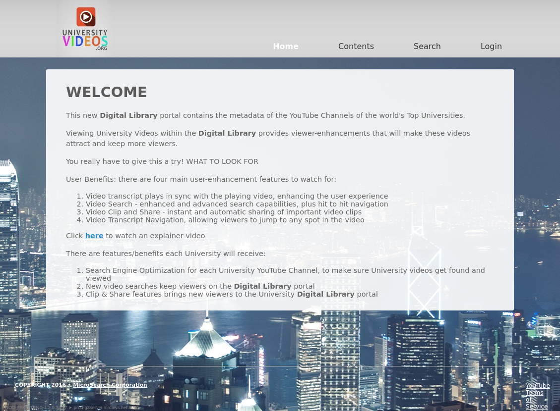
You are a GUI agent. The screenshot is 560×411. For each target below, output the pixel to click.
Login (491, 46)
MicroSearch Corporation (110, 385)
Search (427, 46)
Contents (356, 46)
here (94, 236)
